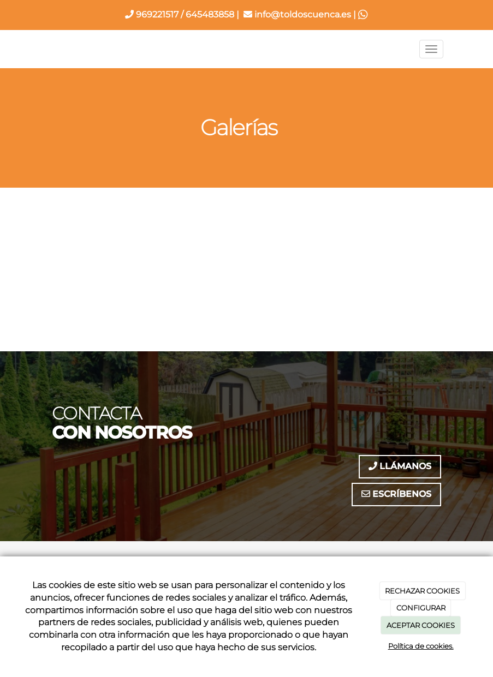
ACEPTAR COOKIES (421, 625)
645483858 (210, 14)
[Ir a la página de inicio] (39, 49)
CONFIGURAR (421, 607)
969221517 (152, 14)
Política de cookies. (421, 646)
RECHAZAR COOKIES (422, 590)
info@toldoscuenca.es (297, 14)
